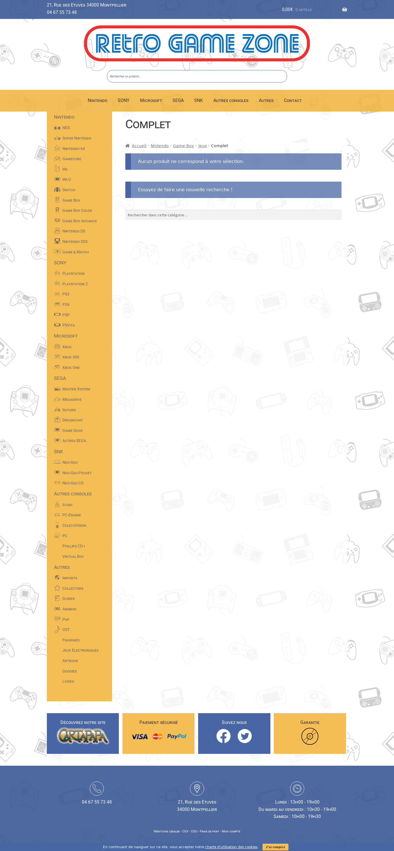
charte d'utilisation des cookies (231, 847)
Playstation (73, 273)
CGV (185, 831)
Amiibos (69, 609)
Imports (69, 578)
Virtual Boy (73, 556)
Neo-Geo (70, 462)
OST (66, 629)
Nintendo (97, 100)
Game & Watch (75, 252)
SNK (198, 100)
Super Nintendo (76, 138)
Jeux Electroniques (80, 650)
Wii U (66, 179)
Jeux (202, 145)
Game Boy (183, 145)
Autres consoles (230, 100)
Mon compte (231, 831)
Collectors (72, 588)
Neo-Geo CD (73, 483)
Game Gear (72, 430)
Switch (68, 190)
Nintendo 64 (73, 148)
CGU (194, 831)
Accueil (139, 145)
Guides (68, 598)
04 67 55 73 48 (62, 12)
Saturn (69, 410)
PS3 (65, 294)
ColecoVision (74, 525)
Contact (293, 100)
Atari (67, 504)
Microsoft (151, 100)
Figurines (71, 640)
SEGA (178, 100)
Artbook (70, 660)
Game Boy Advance (79, 221)
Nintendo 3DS (74, 241)
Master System (76, 389)
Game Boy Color (77, 210)
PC (64, 536)
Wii (64, 169)
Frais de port (209, 831)
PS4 (65, 304)
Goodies (69, 671)
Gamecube (71, 158)
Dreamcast (72, 420)
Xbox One (71, 367)
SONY (124, 100)
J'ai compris (275, 847)
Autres (266, 100)
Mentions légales (167, 831)
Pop (65, 619)
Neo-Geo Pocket (77, 473)
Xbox (67, 347)
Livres (68, 681)
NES (66, 127)
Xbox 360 (70, 357)
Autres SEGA (74, 440)
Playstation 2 (75, 284)
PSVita (68, 325)
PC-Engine (71, 515)
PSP (66, 315)
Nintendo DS (73, 231)
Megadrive (72, 399)
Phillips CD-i (73, 546)
